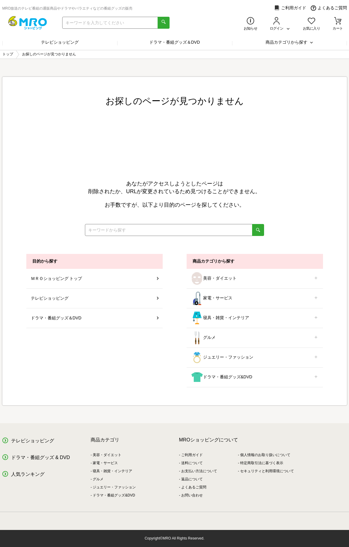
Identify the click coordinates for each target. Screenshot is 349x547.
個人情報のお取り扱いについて (265, 455)
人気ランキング (28, 474)
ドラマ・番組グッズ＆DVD (174, 42)
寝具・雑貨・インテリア (254, 318)
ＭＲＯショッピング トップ (95, 278)
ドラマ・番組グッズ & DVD (40, 457)
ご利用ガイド (290, 8)
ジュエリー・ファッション (254, 357)
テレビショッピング (60, 42)
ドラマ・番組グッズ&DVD (254, 377)
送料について (192, 463)
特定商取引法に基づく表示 (261, 463)
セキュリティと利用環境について (267, 471)
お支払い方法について (199, 471)
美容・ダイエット (254, 278)
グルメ (254, 338)
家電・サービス (254, 298)
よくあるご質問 (329, 8)
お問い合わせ (192, 495)
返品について (192, 479)
